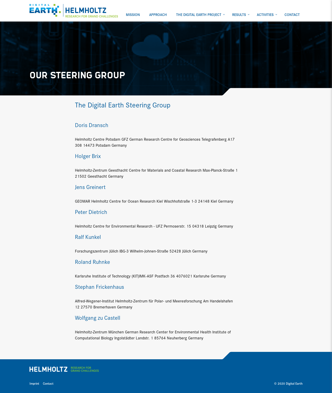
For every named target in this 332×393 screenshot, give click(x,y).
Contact (48, 383)
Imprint (34, 383)
